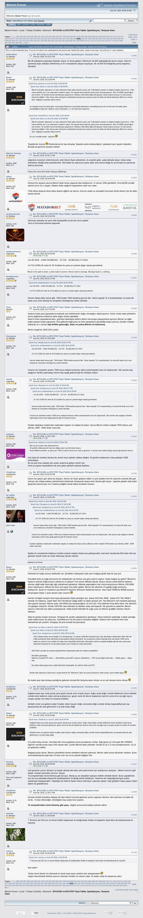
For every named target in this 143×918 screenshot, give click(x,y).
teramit (9, 762)
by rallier (10, 495)
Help (19, 24)
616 (10, 39)
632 (67, 39)
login (30, 16)
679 (117, 41)
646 (118, 39)
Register (40, 24)
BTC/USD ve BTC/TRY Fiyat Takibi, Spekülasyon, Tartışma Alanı (84, 30)
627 (49, 39)
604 (86, 36)
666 (71, 41)
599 (68, 36)
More (48, 24)
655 (31, 41)
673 (96, 41)
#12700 (134, 852)
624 (38, 39)
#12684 (134, 178)
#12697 (134, 764)
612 (114, 36)
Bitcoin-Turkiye (13, 153)
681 (6, 43)
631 (63, 39)
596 (57, 36)
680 (121, 41)
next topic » (134, 38)
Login (33, 24)
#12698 (134, 792)
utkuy (9, 176)
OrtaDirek (10, 472)
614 (121, 36)
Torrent (41, 21)
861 (26, 43)
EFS (43, 256)
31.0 (35, 21)
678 (114, 41)
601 (75, 36)
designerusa (12, 276)
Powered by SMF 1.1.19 (56, 913)
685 (20, 43)
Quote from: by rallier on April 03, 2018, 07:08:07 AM (48, 627)
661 (53, 41)
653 (24, 41)
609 (104, 36)
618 (17, 39)
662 (56, 41)
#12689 (134, 337)
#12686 (134, 254)
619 (20, 39)
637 (86, 39)
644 (111, 39)
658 (42, 41)
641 (100, 39)
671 (89, 41)
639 (93, 39)
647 (122, 39)
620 (24, 39)
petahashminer (13, 251)
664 (63, 41)
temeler (9, 813)
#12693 (134, 496)
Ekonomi (47, 30)
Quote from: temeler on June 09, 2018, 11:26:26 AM (48, 857)
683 (13, 43)
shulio (9, 379)
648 (6, 41)
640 (97, 39)
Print (134, 42)
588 (28, 36)
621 (28, 39)
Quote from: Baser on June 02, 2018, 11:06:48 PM (49, 86)
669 (81, 41)
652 (20, 41)
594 (50, 36)
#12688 (134, 308)
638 (90, 39)
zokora (9, 851)
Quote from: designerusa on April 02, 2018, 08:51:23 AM (53, 633)
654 (28, 41)
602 (78, 36)
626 (45, 39)
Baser (9, 77)
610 (107, 36)
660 (49, 41)
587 (25, 36)
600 (71, 36)
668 (78, 41)
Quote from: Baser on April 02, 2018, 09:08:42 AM (49, 630)
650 (13, 41)
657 (38, 41)
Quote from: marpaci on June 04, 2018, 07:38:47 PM (48, 442)
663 (60, 41)
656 (35, 41)
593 (46, 36)
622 (31, 39)
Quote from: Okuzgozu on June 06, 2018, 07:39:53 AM (49, 385)
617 (13, 39)
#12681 (134, 56)
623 (35, 39)
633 (71, 39)
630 (60, 39)
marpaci (10, 434)
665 (67, 41)
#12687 (134, 278)
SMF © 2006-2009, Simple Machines (81, 913)
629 (56, 39)
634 (74, 39)
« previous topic (132, 35)
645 (115, 39)
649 (10, 41)
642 (104, 39)
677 (110, 41)
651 (17, 41)
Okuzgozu (11, 336)
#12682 (134, 79)
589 (32, 36)
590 (35, 36)
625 (42, 39)
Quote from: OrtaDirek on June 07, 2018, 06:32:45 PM (49, 719)
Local (21, 30)
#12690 (134, 380)
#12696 (134, 714)
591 (39, 36)
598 (64, 36)
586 (21, 36)
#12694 (134, 568)
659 (45, 41)
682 (10, 43)
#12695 (134, 688)
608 (100, 36)
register (37, 16)
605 (89, 36)
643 (108, 39)
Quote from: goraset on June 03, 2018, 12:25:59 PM (48, 83)
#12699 (134, 815)
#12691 (134, 436)
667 (74, 41)
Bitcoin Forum (11, 30)
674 (99, 41)
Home (12, 24)
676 (106, 41)
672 (92, 41)
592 (43, 36)
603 (82, 36)
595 (53, 36)
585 (17, 36)
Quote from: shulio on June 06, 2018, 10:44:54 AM (47, 501)
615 (6, 39)
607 (96, 36)
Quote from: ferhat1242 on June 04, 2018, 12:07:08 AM (49, 115)
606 (93, 36)
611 (111, 36)
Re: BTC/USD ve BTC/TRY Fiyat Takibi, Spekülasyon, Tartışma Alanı (66, 54)
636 (82, 39)
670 (85, 41)
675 (103, 41)
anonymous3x (13, 214)
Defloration (11, 54)
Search (26, 24)
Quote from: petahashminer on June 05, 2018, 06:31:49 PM (50, 283)
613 (118, 36)
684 (17, 43)
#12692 (134, 473)
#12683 (134, 155)
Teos (8, 307)
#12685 (134, 215)
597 (60, 36)
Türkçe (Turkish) (33, 30)
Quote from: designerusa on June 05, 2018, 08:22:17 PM (50, 342)
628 (53, 39)
